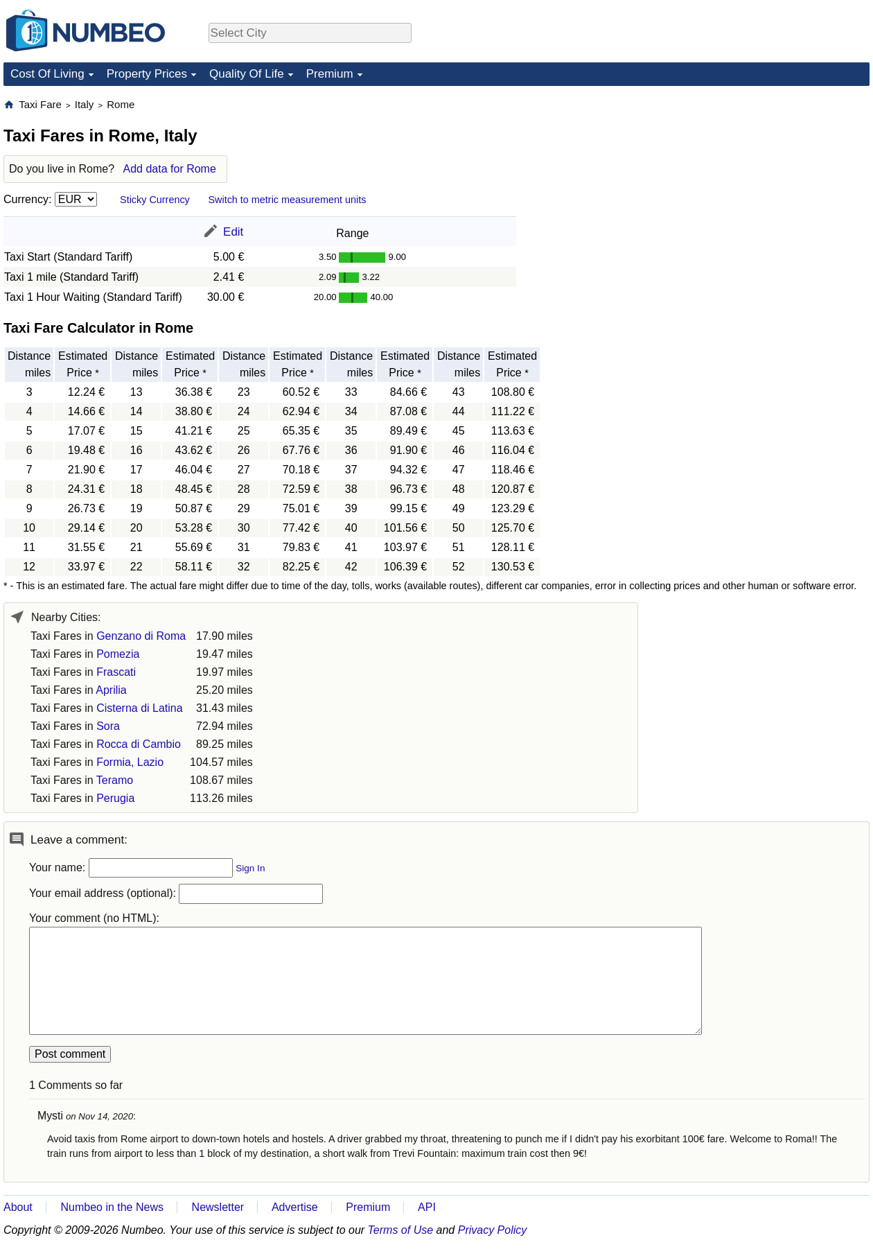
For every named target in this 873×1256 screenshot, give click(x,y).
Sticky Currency (155, 199)
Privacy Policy (492, 1230)
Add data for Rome (169, 169)
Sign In (250, 868)
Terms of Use (401, 1230)
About (18, 1207)
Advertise (295, 1207)
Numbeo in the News (112, 1207)
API (427, 1207)
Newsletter (218, 1207)
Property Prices (147, 73)
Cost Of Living (47, 73)
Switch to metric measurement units (287, 199)
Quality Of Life (246, 73)
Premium (329, 73)
